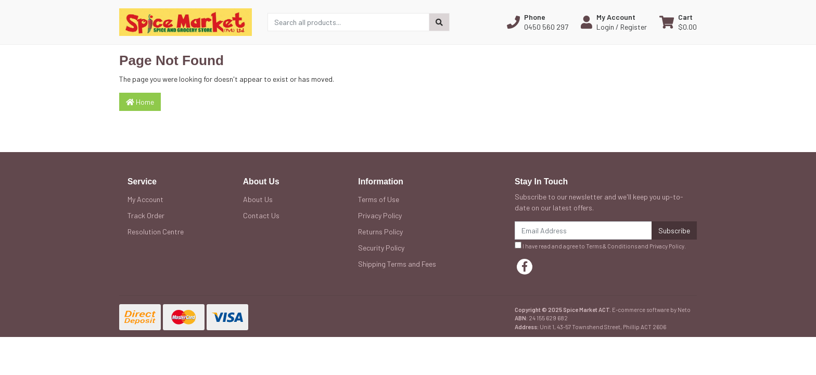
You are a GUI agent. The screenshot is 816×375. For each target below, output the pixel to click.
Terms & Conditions (611, 246)
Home (140, 101)
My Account (145, 199)
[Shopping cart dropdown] (678, 21)
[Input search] (348, 22)
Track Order (146, 215)
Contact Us (261, 215)
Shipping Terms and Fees (397, 263)
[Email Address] (583, 230)
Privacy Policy (380, 215)
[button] (537, 21)
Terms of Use (378, 199)
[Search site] (439, 22)
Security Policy (381, 247)
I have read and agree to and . (600, 245)
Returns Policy (380, 231)
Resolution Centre (156, 231)
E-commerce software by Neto (651, 309)
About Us (258, 199)
